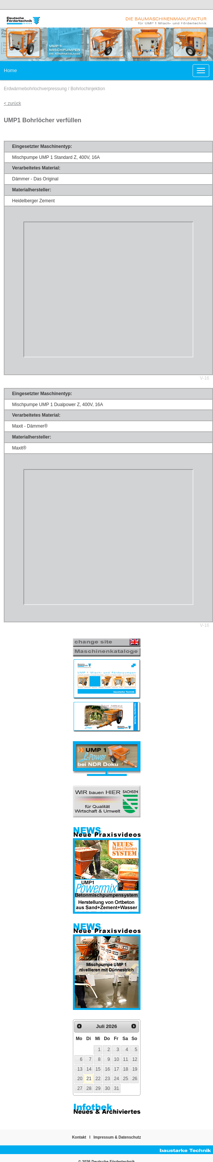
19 (134, 1069)
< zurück (12, 103)
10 (116, 1059)
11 (125, 1059)
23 (107, 1078)
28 (88, 1088)
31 (116, 1088)
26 (134, 1078)
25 (125, 1078)
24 (116, 1078)
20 (79, 1078)
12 (134, 1059)
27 (79, 1088)
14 (88, 1069)
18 (125, 1069)
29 (98, 1088)
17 (116, 1069)
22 (98, 1078)
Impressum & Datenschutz (117, 1137)
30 (107, 1088)
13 (79, 1069)
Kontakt (79, 1137)
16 (107, 1069)
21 (88, 1078)
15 (98, 1069)
